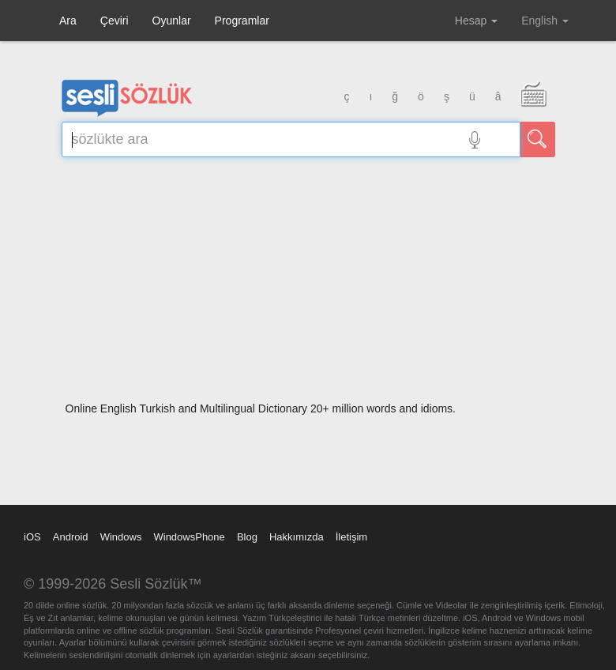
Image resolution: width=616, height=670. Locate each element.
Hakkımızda (296, 537)
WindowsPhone (188, 537)
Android (70, 537)
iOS (32, 537)
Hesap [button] (476, 20)
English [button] (545, 20)
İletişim (351, 537)
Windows (121, 537)
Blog (247, 537)
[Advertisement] (308, 284)
